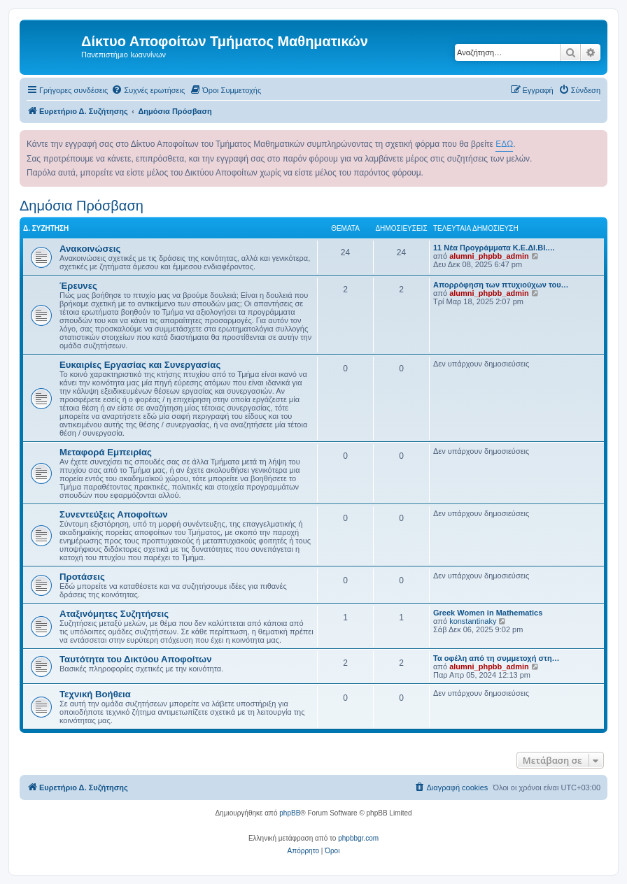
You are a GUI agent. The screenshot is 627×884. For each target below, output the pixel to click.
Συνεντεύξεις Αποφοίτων (113, 514)
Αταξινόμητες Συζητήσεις (114, 613)
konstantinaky (472, 621)
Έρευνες (78, 285)
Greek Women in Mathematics (487, 612)
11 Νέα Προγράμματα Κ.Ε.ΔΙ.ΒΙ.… (494, 247)
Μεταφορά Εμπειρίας (105, 452)
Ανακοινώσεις (89, 248)
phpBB (289, 813)
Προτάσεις (82, 576)
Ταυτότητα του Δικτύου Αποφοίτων (135, 659)
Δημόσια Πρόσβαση (81, 205)
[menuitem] (148, 90)
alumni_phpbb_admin (489, 256)
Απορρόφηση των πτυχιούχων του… (501, 284)
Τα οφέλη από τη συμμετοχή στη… (496, 658)
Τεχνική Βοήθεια (95, 694)
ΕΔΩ (504, 144)
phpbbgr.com (358, 838)
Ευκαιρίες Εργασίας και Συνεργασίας (139, 364)
